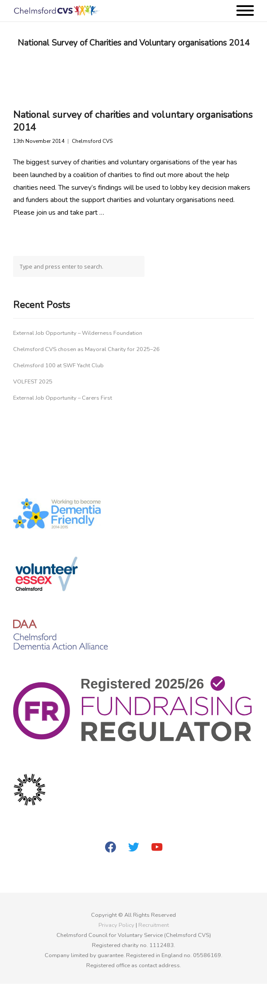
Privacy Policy (116, 925)
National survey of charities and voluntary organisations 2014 (133, 121)
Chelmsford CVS (92, 141)
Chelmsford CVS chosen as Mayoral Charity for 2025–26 (86, 349)
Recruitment (153, 925)
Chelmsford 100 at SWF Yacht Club (58, 365)
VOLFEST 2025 (33, 382)
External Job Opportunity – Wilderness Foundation (77, 333)
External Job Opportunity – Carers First (62, 398)
